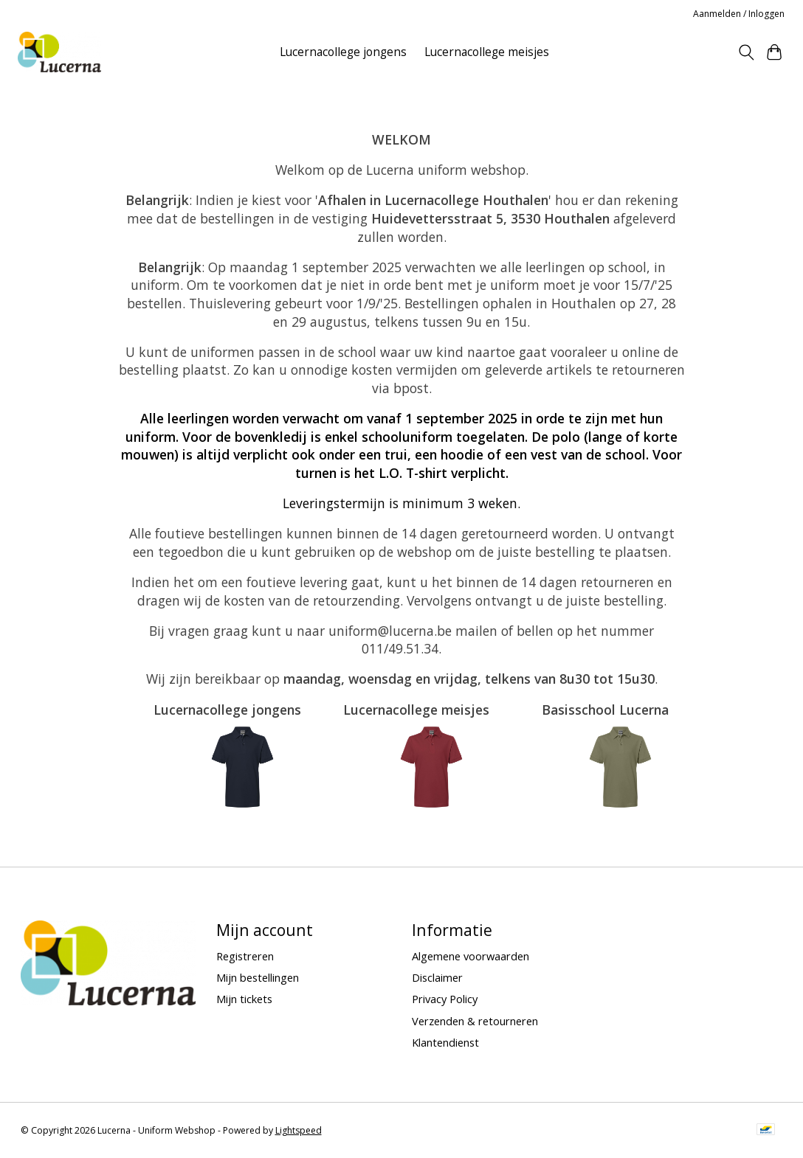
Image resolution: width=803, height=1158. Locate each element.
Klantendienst (445, 1042)
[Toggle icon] (746, 52)
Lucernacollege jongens (343, 52)
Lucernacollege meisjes (486, 52)
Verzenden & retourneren (475, 1020)
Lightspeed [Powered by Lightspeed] (298, 1130)
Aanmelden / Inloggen (739, 13)
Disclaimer (437, 977)
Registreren (245, 956)
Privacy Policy (445, 998)
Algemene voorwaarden (470, 956)
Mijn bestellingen (257, 977)
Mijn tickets (244, 998)
